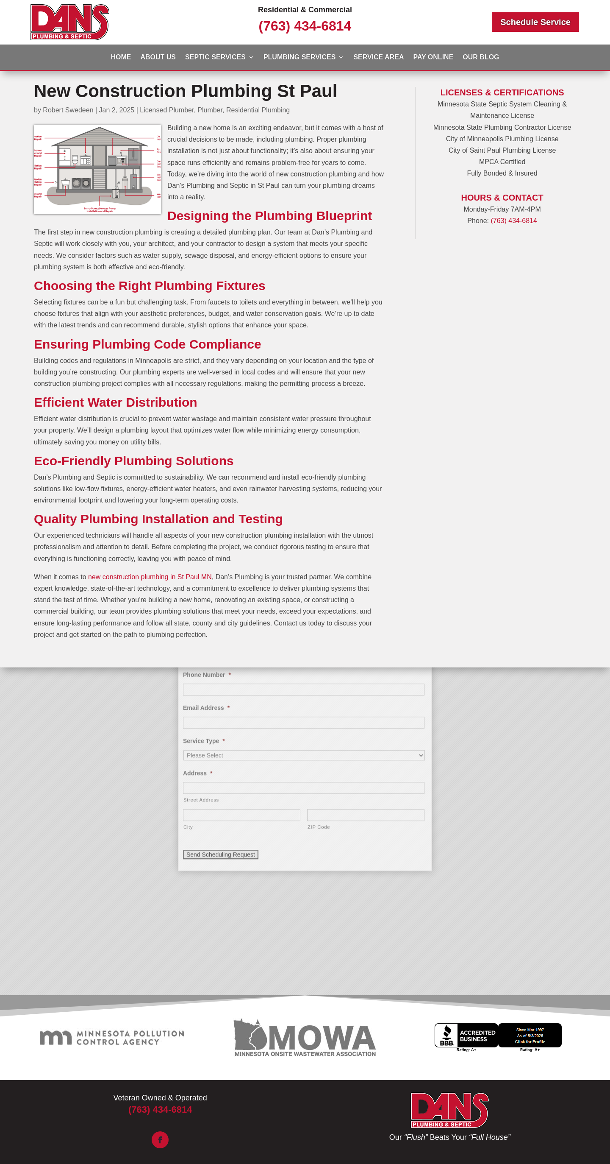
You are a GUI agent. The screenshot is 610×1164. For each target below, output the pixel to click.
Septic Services (215, 57)
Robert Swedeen (68, 110)
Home (121, 57)
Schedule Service (535, 22)
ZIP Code (319, 671)
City (188, 671)
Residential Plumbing (258, 110)
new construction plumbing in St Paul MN (150, 577)
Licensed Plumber (167, 110)
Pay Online (433, 57)
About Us (158, 57)
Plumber (209, 110)
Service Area (378, 57)
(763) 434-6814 (305, 25)
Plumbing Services (299, 57)
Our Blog (481, 57)
